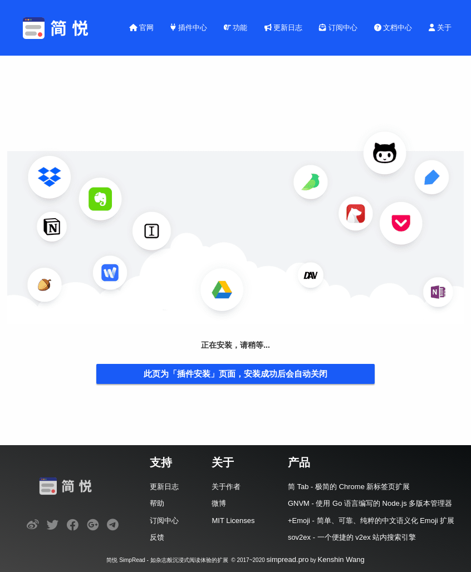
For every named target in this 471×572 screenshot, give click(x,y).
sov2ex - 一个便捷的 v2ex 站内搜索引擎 (352, 537)
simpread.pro (288, 559)
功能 (236, 27)
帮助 (157, 503)
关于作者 (226, 486)
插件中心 (188, 27)
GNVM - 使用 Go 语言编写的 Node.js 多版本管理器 (370, 503)
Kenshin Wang (341, 559)
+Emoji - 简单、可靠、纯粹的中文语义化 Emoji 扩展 (371, 520)
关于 (440, 27)
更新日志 (283, 27)
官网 (141, 27)
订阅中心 (338, 27)
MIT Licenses (233, 520)
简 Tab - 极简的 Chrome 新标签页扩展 (349, 486)
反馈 (157, 537)
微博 (219, 503)
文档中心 (393, 27)
